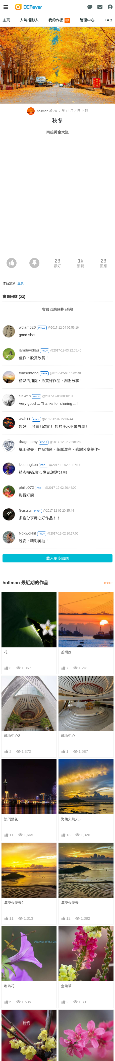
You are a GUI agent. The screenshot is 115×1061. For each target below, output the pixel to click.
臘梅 (7, 1019)
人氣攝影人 (29, 20)
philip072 (26, 487)
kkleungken (28, 464)
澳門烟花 (11, 819)
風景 (20, 283)
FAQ (108, 20)
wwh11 (25, 419)
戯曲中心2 (12, 736)
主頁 (6, 20)
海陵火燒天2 (14, 903)
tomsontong (28, 373)
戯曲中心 (68, 736)
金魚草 (66, 986)
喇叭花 (9, 986)
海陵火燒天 (70, 903)
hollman (38, 111)
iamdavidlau (29, 350)
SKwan (25, 396)
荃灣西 (66, 652)
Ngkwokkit (27, 533)
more (108, 583)
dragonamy (28, 441)
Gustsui (25, 510)
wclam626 (27, 327)
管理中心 (87, 20)
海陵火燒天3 (71, 819)
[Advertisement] (57, 197)
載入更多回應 (57, 558)
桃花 (64, 1019)
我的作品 (59, 20)
